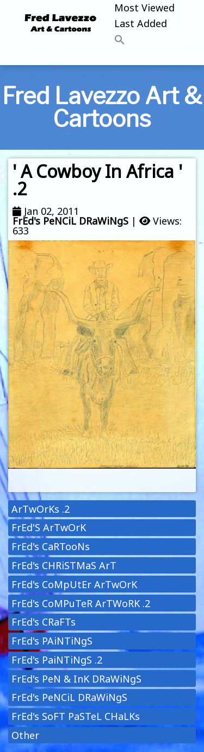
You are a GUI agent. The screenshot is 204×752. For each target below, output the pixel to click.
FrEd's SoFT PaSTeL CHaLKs (75, 716)
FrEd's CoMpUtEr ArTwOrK (74, 584)
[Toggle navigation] (102, 57)
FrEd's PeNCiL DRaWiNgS (70, 220)
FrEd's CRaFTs (43, 621)
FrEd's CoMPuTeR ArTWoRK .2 (80, 603)
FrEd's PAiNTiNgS (51, 640)
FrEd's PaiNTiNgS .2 (56, 659)
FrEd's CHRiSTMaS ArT (63, 565)
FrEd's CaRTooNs (50, 546)
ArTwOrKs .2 (40, 508)
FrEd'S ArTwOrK (48, 527)
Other (25, 735)
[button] (144, 40)
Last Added (140, 23)
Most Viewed (144, 7)
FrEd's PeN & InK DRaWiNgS (76, 678)
